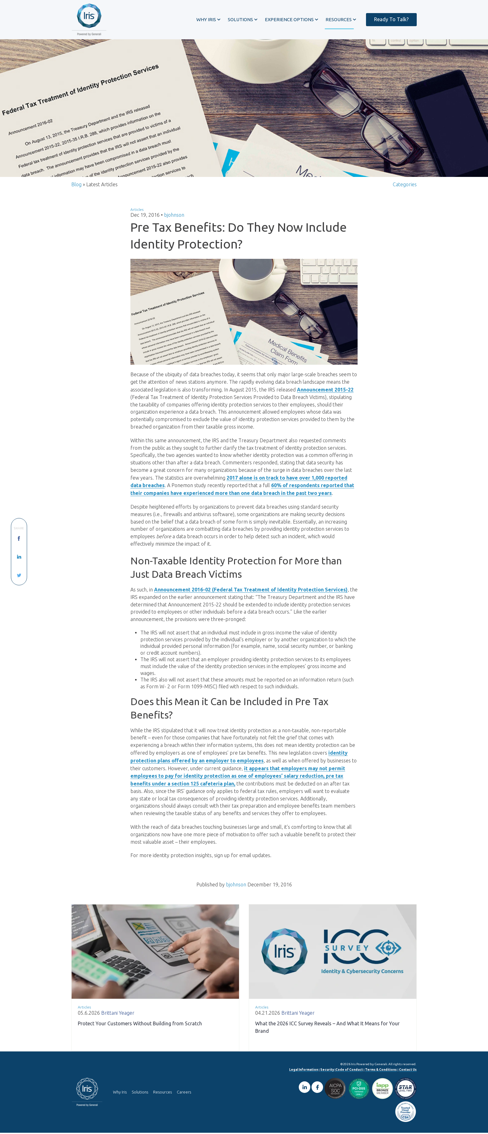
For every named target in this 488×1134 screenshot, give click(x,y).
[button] (208, 19)
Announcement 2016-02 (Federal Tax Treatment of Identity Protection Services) (251, 591)
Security (327, 1071)
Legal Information (303, 1071)
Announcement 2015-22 (325, 391)
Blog (76, 186)
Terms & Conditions (381, 1071)
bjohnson (174, 217)
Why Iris (120, 1093)
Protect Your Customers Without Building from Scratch (140, 1024)
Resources (162, 1093)
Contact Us (408, 1071)
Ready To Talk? (391, 19)
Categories (405, 186)
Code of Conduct (349, 1071)
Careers (184, 1093)
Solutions (140, 1093)
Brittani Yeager (117, 1014)
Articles (136, 211)
